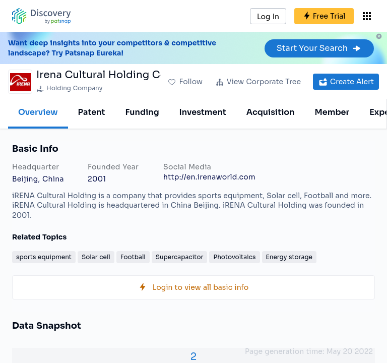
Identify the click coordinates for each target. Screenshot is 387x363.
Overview (38, 112)
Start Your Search (319, 48)
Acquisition (270, 112)
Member (332, 112)
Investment (202, 112)
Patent (91, 112)
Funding (142, 112)
